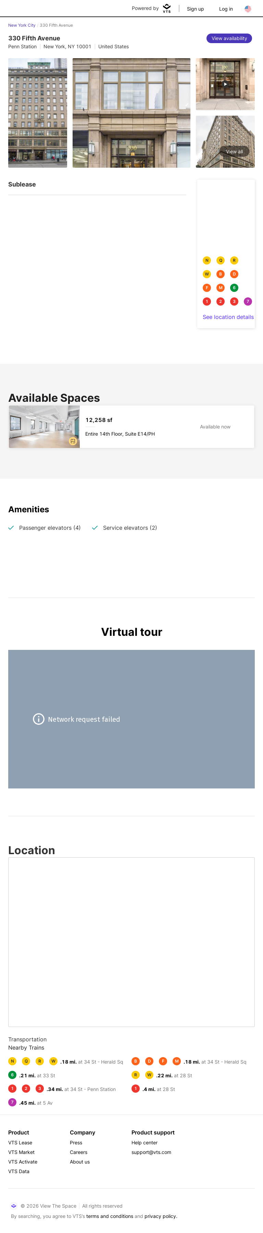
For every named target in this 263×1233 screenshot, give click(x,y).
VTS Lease (20, 1142)
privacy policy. (161, 1216)
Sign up (195, 9)
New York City (22, 25)
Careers (78, 1152)
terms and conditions (109, 1216)
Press (76, 1142)
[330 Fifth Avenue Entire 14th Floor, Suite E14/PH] (131, 427)
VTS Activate (22, 1162)
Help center (145, 1142)
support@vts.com (151, 1152)
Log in (226, 9)
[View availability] (229, 38)
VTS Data (18, 1171)
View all (234, 151)
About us (80, 1162)
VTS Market (21, 1152)
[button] (73, 441)
